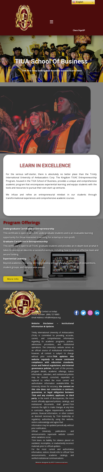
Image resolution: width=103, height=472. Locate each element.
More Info (13, 279)
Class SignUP (79, 30)
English (77, 2)
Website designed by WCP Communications (52, 462)
